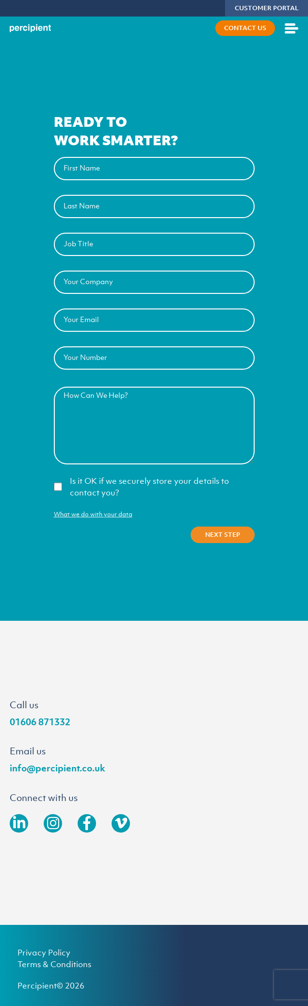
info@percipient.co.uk (57, 768)
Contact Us (245, 28)
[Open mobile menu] (291, 28)
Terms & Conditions (54, 964)
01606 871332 (40, 722)
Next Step (222, 534)
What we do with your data (93, 514)
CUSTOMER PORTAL (266, 8)
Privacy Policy (43, 952)
